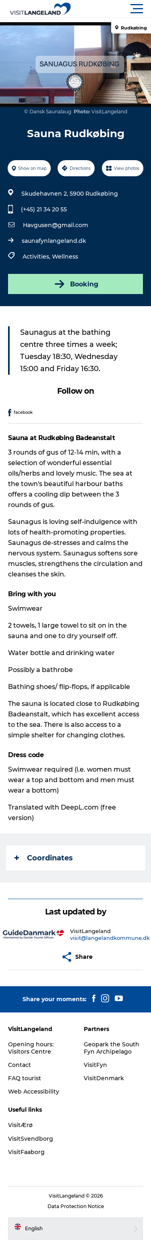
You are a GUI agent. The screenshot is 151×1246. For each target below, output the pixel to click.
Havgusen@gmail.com (55, 225)
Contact (19, 1065)
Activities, (37, 256)
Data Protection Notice (76, 1206)
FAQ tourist (24, 1078)
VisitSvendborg (30, 1138)
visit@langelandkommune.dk (110, 938)
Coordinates (43, 858)
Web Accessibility (33, 1091)
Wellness (65, 256)
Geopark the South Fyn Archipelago (111, 1048)
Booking (75, 284)
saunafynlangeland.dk (54, 240)
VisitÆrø (20, 1125)
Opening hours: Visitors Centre (31, 1048)
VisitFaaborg (26, 1152)
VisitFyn (95, 1065)
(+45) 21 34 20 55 (44, 209)
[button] (112, 9)
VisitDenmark (104, 1078)
